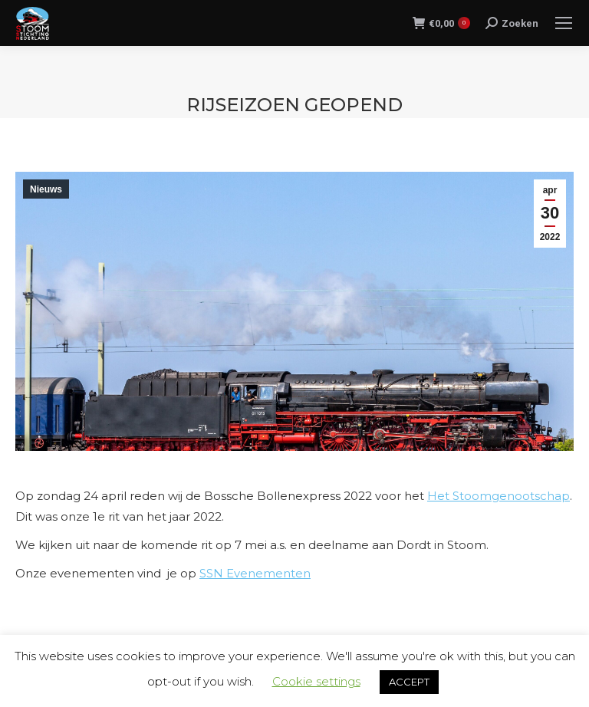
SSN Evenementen (255, 573)
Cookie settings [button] (316, 681)
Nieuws (46, 189)
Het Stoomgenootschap (498, 495)
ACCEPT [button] (409, 682)
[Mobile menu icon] (564, 23)
